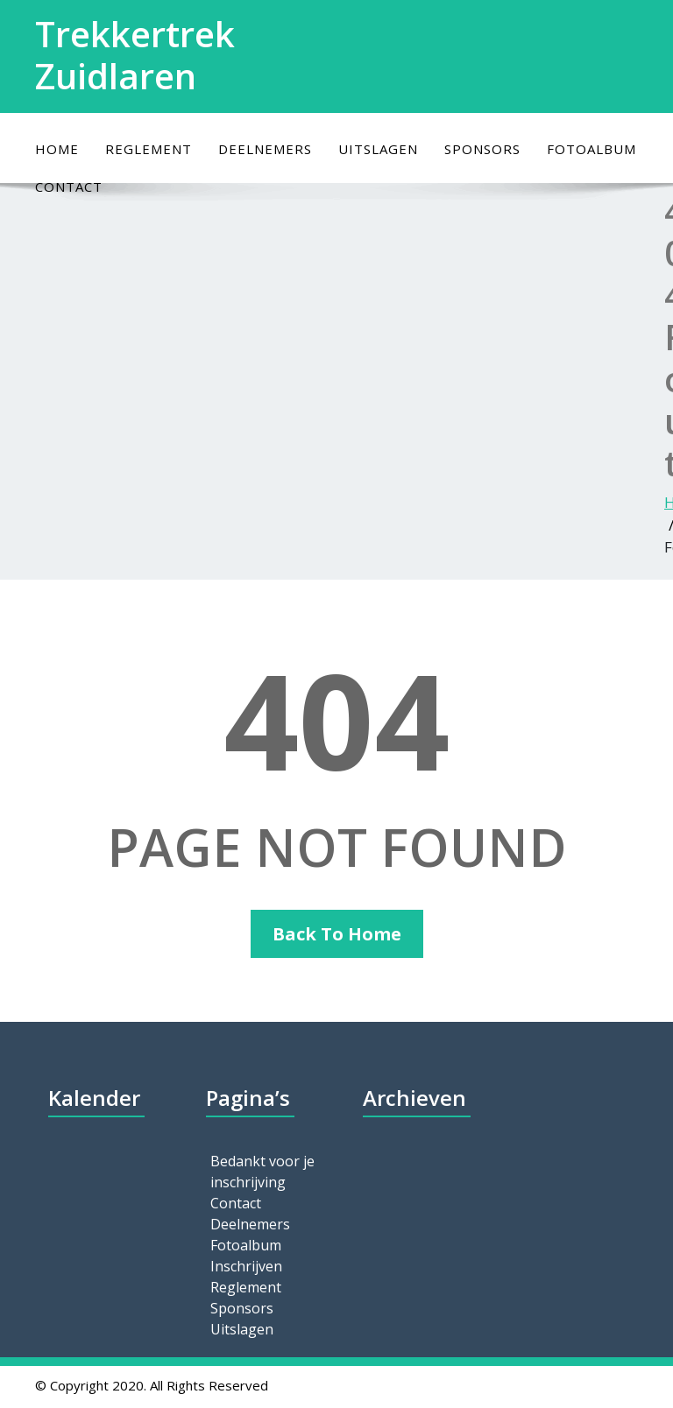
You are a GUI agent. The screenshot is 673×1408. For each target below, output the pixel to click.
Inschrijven (246, 1266)
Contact (235, 1203)
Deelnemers (265, 149)
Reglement (148, 149)
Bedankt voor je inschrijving (262, 1171)
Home (57, 149)
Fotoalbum (591, 149)
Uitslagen (378, 149)
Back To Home (337, 934)
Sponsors (482, 149)
